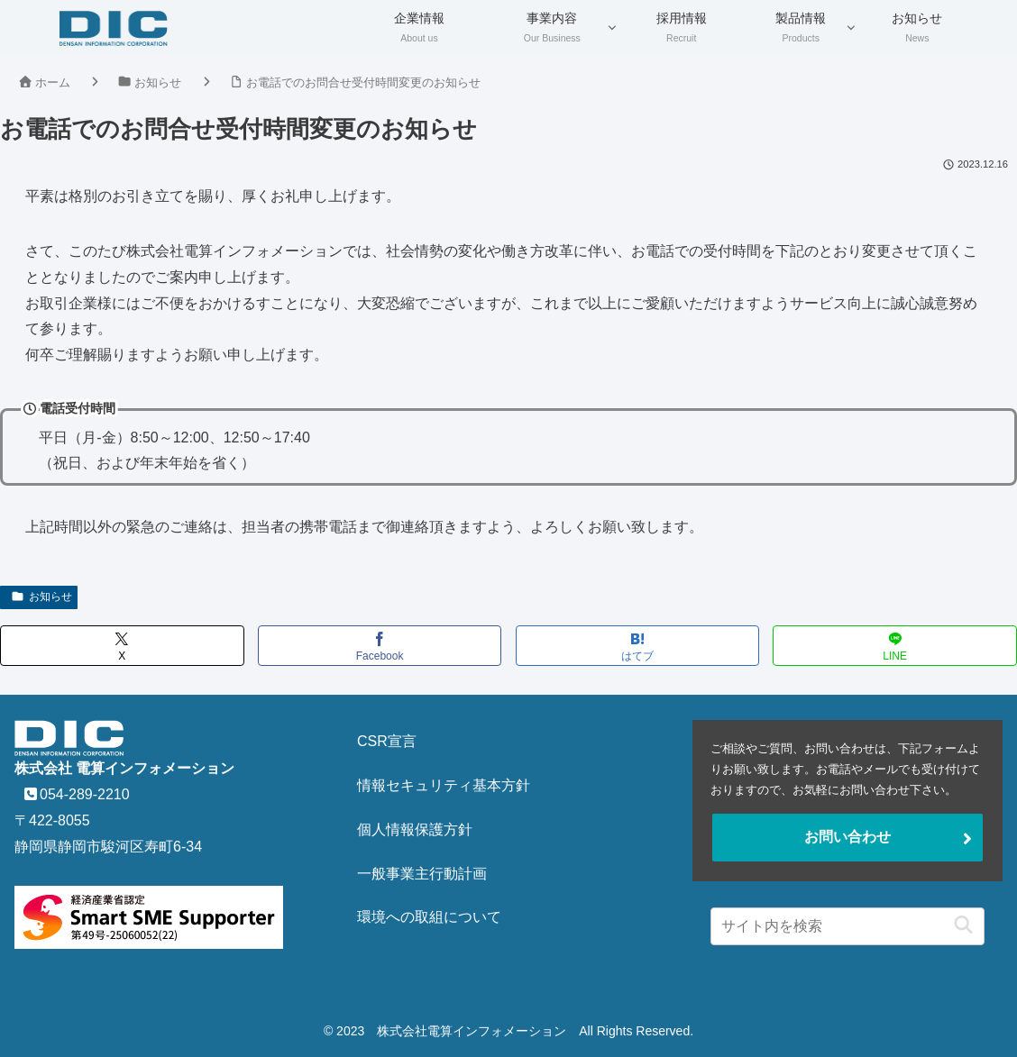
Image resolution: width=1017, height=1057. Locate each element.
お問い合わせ (847, 836)
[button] (959, 926)
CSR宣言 (387, 741)
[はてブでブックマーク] (638, 645)
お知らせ (41, 596)
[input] (847, 926)
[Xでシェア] (122, 645)
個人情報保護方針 (414, 829)
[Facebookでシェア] (380, 645)
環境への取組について (429, 917)
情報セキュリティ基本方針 (443, 785)
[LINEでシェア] (895, 645)
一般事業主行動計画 (422, 873)
